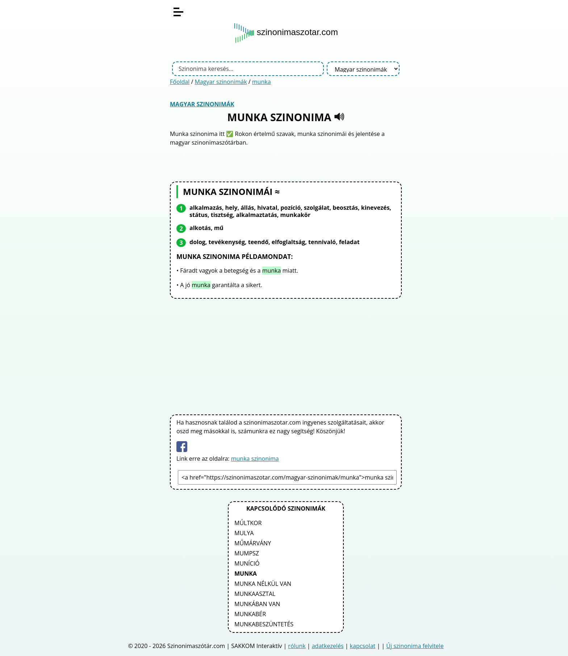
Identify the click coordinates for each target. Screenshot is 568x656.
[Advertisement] (286, 355)
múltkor (248, 523)
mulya (244, 533)
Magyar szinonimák (221, 82)
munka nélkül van (262, 583)
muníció (247, 563)
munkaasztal (254, 593)
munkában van (257, 604)
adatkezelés (328, 646)
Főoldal (179, 82)
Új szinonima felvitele (414, 646)
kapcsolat (363, 646)
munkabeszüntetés (263, 624)
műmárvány (252, 543)
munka (261, 82)
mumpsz (246, 553)
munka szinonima (255, 459)
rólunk (296, 646)
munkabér (250, 614)
